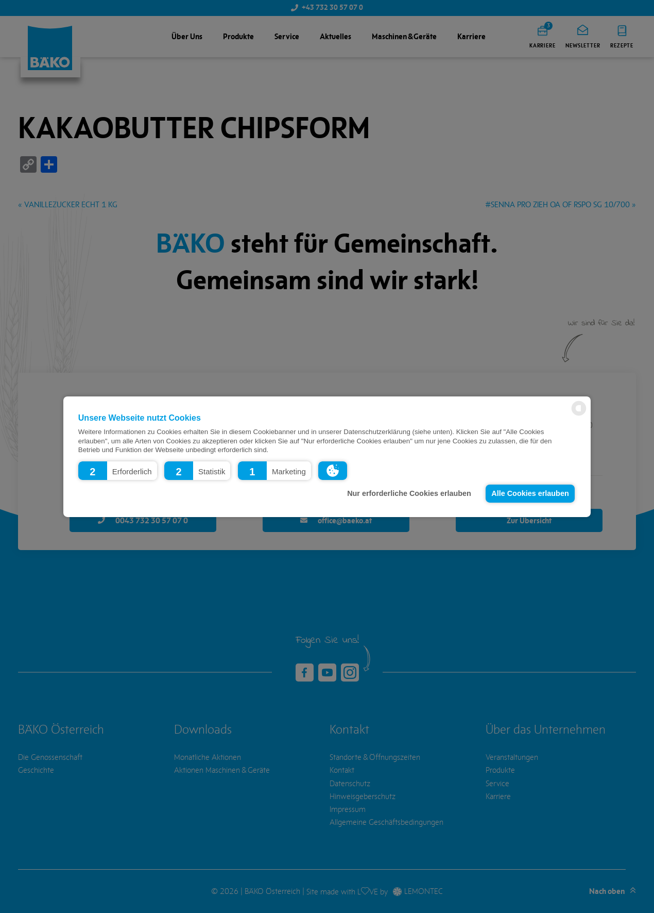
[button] (117, 470)
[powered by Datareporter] (579, 415)
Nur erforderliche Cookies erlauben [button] (409, 493)
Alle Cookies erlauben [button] (530, 493)
